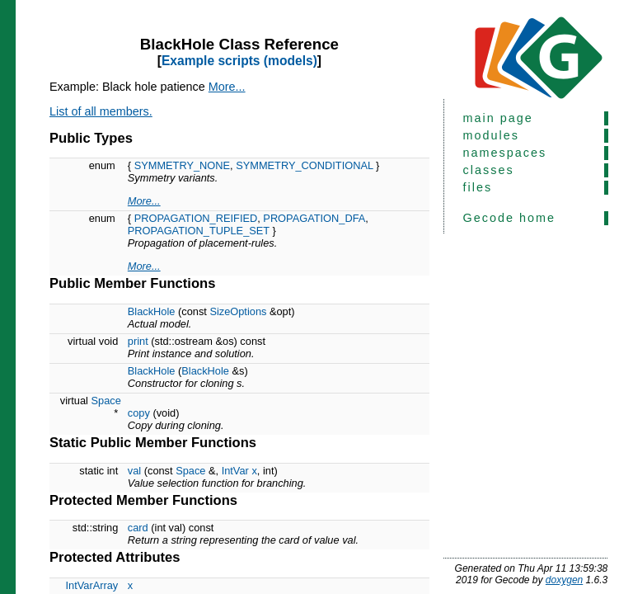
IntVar (235, 470)
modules (491, 135)
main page (498, 118)
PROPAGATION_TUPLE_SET (199, 230)
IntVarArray (91, 585)
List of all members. (100, 111)
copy (139, 413)
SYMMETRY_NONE (182, 165)
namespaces (505, 152)
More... (227, 86)
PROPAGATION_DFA (314, 218)
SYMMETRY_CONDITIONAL (304, 165)
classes (488, 170)
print (138, 341)
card (138, 527)
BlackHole (152, 311)
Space (106, 400)
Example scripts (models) (239, 61)
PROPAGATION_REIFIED (196, 218)
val (134, 470)
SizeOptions (237, 311)
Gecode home (509, 217)
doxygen (564, 580)
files (478, 187)
